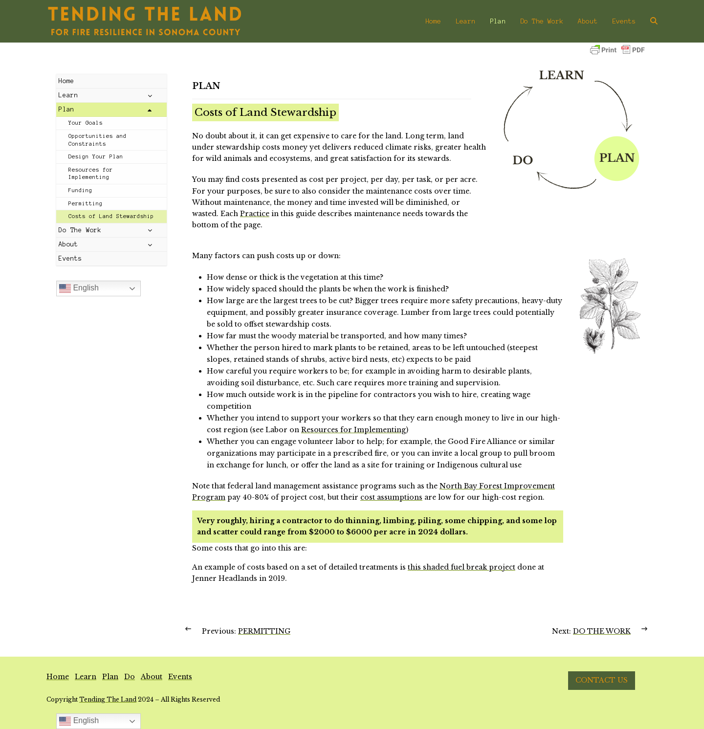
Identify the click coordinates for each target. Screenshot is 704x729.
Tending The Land (107, 699)
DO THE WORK (602, 631)
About (151, 676)
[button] (654, 21)
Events (180, 676)
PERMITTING (264, 631)
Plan (110, 676)
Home (57, 676)
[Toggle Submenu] (149, 95)
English (79, 288)
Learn (85, 676)
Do (129, 676)
